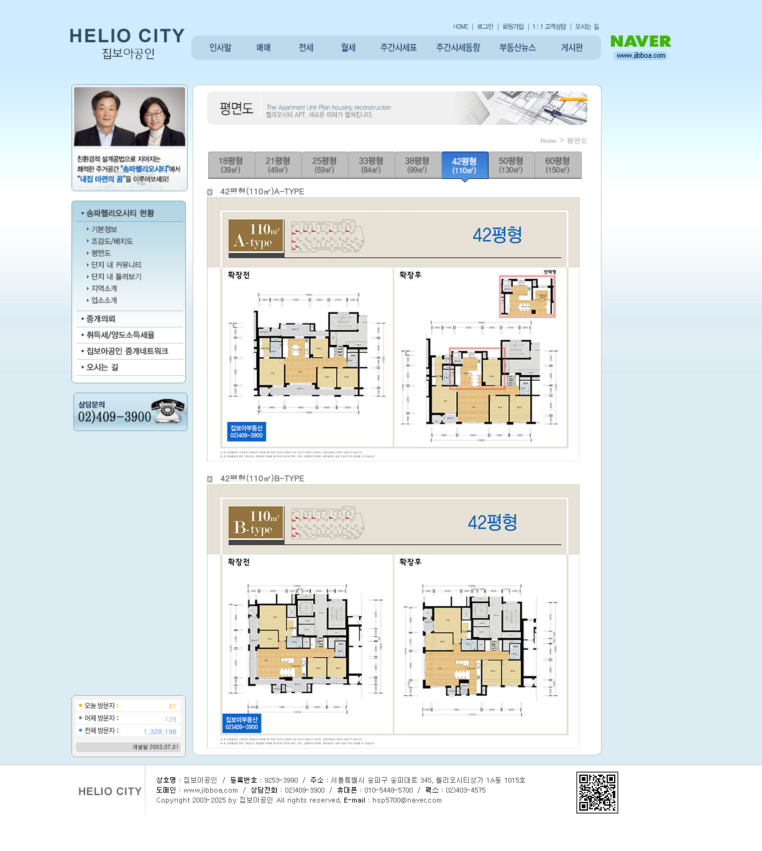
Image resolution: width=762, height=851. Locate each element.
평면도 (577, 140)
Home (548, 140)
